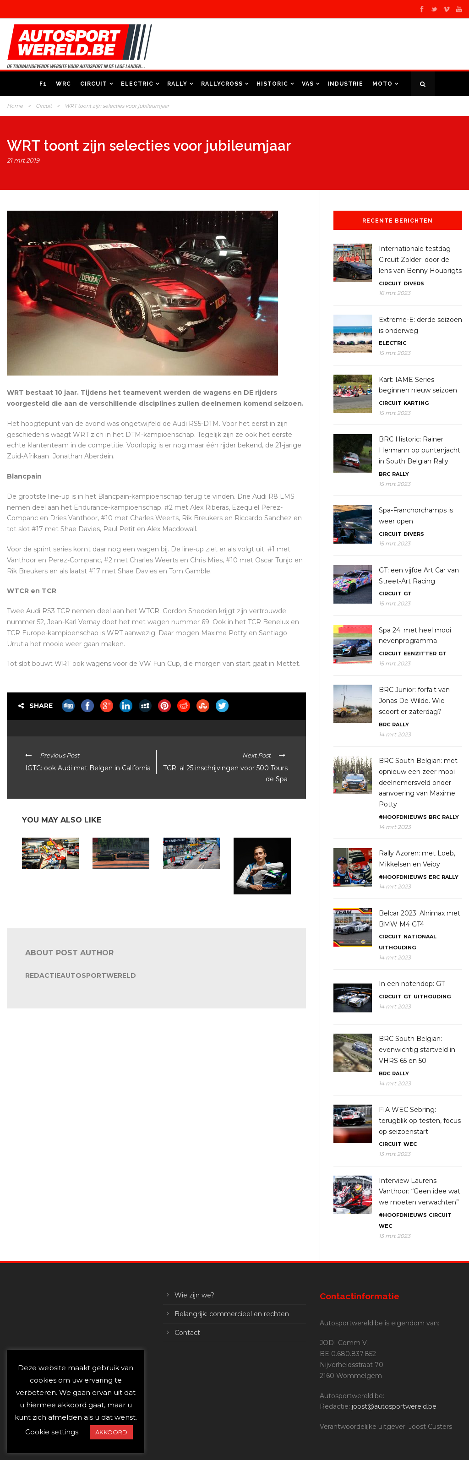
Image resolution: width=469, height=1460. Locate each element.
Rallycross (222, 84)
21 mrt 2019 (23, 160)
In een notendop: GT (412, 984)
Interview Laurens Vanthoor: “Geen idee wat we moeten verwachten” (419, 1192)
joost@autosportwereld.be (394, 1406)
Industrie (345, 84)
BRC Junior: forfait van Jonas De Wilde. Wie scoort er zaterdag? (414, 701)
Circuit (93, 84)
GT (408, 593)
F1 (43, 84)
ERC (434, 877)
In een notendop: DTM (256, 906)
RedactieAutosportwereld (80, 975)
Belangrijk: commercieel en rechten (232, 1314)
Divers (414, 283)
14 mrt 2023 (395, 734)
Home (15, 106)
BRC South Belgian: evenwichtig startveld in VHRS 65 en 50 (417, 1050)
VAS (308, 84)
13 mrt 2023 (394, 1153)
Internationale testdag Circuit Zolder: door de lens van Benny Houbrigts (420, 260)
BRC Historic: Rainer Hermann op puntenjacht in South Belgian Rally (419, 450)
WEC (410, 1144)
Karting (416, 403)
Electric (137, 84)
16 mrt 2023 (394, 292)
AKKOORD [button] (111, 1432)
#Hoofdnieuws (403, 817)
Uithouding (397, 947)
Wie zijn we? (194, 1295)
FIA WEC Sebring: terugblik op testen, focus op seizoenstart (420, 1121)
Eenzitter (420, 653)
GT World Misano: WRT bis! (45, 880)
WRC (63, 84)
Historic (272, 84)
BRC (384, 474)
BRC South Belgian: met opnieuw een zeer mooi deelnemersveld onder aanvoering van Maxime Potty (418, 782)
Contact (187, 1333)
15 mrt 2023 (394, 352)
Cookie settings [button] (51, 1431)
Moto (382, 84)
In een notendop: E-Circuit (118, 880)
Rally (177, 84)
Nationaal (420, 936)
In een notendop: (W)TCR (185, 880)
